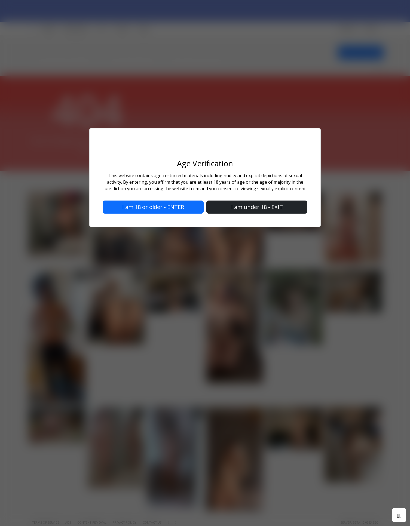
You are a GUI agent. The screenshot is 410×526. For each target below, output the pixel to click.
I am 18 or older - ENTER (153, 207)
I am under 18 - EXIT (257, 207)
